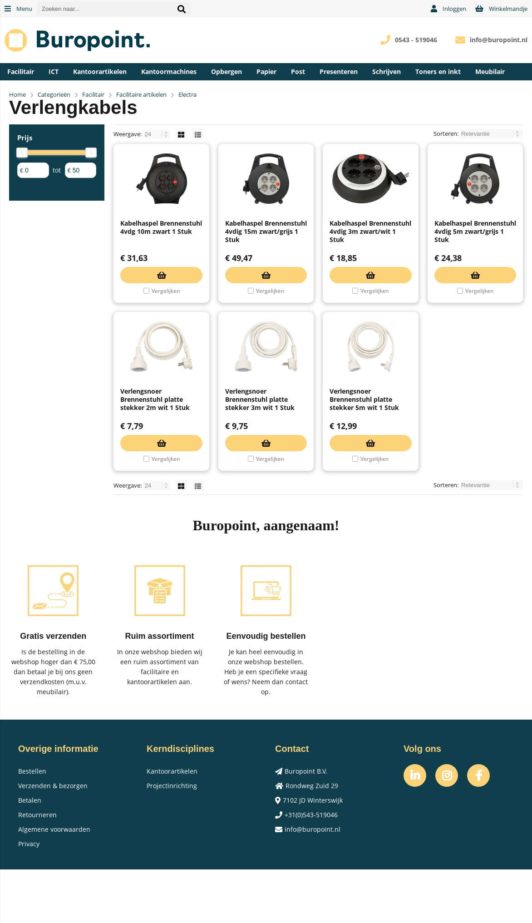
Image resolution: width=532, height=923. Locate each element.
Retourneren (37, 868)
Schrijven (386, 71)
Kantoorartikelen (100, 71)
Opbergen (226, 71)
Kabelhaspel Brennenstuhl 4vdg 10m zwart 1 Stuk (161, 254)
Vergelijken (166, 317)
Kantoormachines (169, 71)
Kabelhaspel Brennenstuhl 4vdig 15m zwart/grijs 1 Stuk (266, 258)
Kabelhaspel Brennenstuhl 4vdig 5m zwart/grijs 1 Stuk (475, 258)
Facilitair (20, 71)
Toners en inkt (438, 71)
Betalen (29, 853)
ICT (54, 71)
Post (298, 71)
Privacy (28, 897)
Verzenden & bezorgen (53, 839)
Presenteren (339, 71)
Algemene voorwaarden (54, 883)
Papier (266, 71)
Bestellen (32, 824)
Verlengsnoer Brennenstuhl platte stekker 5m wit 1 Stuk (364, 452)
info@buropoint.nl (498, 39)
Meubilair (490, 71)
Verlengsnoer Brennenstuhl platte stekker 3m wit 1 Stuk (260, 452)
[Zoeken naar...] (181, 9)
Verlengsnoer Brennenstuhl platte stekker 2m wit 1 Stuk (155, 452)
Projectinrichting (172, 839)
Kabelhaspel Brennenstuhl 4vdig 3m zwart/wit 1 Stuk (370, 258)
